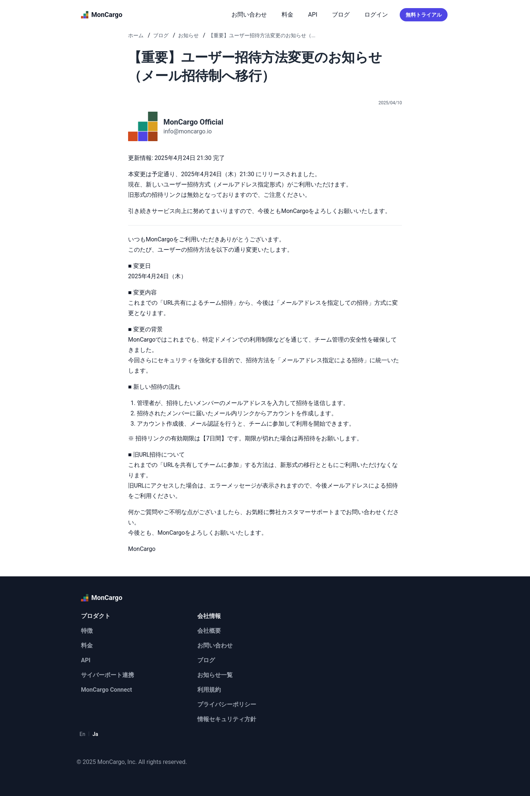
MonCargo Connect (106, 689)
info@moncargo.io (187, 131)
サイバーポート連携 (107, 674)
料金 (287, 14)
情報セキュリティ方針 (226, 719)
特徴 (87, 630)
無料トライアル (424, 15)
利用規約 (209, 689)
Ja (95, 734)
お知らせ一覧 (215, 674)
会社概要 (209, 630)
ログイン (376, 14)
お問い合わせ (249, 14)
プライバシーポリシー (226, 704)
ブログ (341, 14)
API (312, 14)
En (82, 734)
